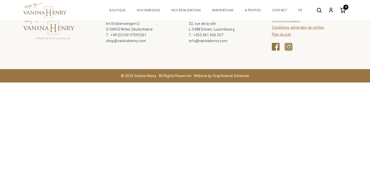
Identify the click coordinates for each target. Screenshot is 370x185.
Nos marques (148, 10)
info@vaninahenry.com (208, 41)
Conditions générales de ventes (298, 27)
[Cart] (343, 10)
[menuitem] (300, 10)
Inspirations (223, 10)
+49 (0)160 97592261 (128, 35)
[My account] (331, 10)
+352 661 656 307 (208, 35)
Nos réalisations (186, 10)
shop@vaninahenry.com (126, 41)
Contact (279, 10)
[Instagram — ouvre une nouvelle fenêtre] (288, 47)
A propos (253, 10)
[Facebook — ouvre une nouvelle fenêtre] (276, 47)
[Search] (319, 10)
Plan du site (281, 34)
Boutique (117, 10)
